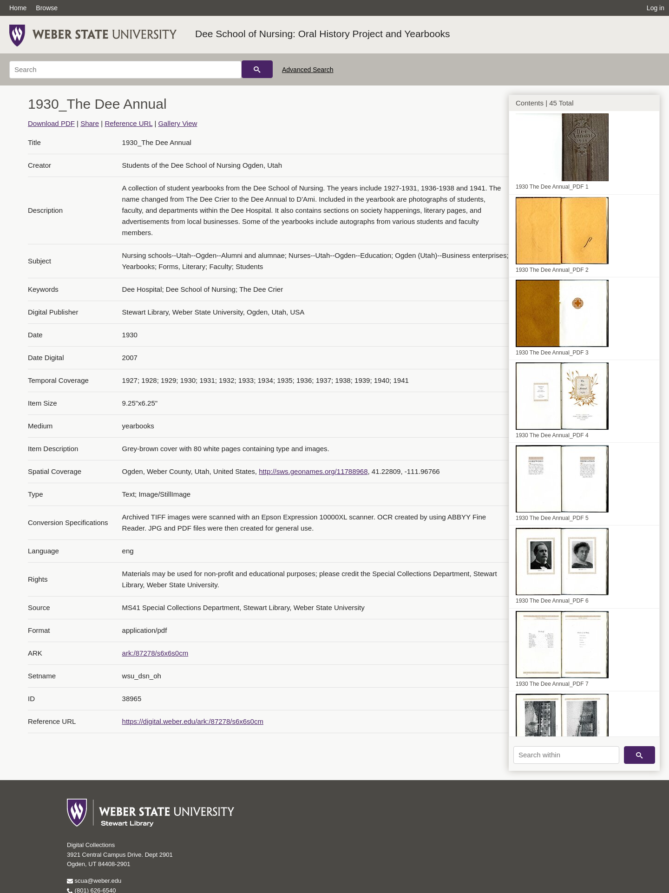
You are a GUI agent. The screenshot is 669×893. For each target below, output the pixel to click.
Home (17, 8)
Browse (47, 8)
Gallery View (177, 123)
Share (89, 123)
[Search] (125, 70)
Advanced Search (308, 69)
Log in (655, 8)
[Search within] (566, 755)
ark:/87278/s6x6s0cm (155, 653)
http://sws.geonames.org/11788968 (313, 471)
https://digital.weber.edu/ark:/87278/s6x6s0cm (192, 721)
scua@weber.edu (94, 880)
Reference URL (128, 123)
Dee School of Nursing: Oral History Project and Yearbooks (322, 33)
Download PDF (51, 123)
